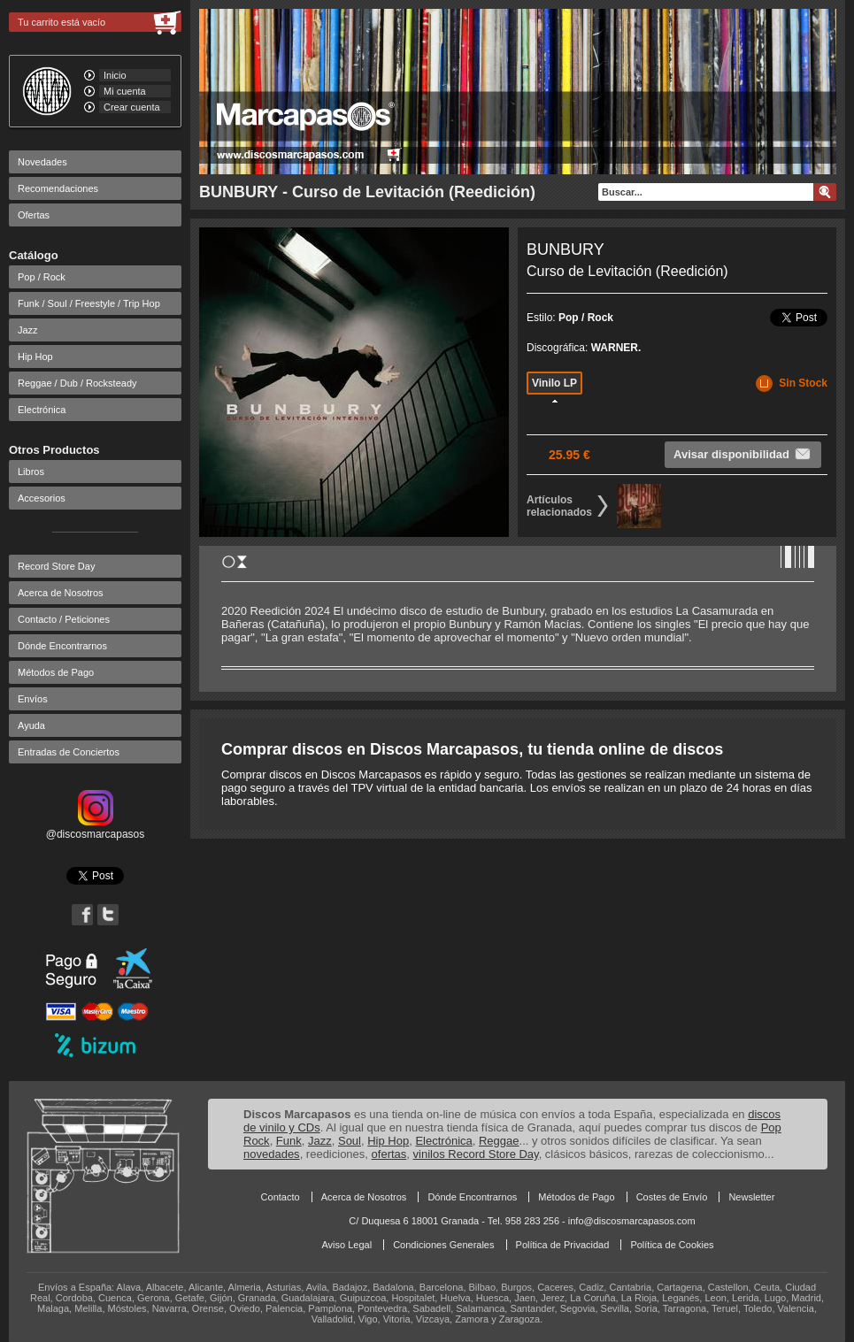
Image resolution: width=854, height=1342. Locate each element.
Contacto (280, 1197)
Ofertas (34, 215)
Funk (289, 1140)
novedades (271, 1154)
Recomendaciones (58, 188)
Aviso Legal (346, 1244)
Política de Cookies (671, 1244)
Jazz (28, 330)
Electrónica (41, 409)
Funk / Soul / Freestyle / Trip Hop (89, 303)
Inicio (115, 75)
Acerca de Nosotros (61, 592)
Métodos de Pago (56, 672)
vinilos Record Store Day (476, 1154)
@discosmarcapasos (95, 828)
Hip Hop (35, 356)
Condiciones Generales (443, 1244)
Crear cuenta (132, 107)
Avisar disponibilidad (742, 454)
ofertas (389, 1154)
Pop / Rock (41, 277)
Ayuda (31, 725)
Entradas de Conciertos (68, 752)
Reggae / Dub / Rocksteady (77, 383)
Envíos (33, 699)
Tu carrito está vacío (61, 22)
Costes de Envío (672, 1197)
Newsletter (751, 1197)
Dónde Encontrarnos (62, 645)
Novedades (42, 162)
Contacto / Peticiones (64, 619)
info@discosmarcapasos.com (632, 1220)
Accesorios (41, 498)
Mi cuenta (125, 91)
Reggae (499, 1140)
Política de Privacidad (563, 1244)
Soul (349, 1140)
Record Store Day (56, 566)
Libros (31, 471)
